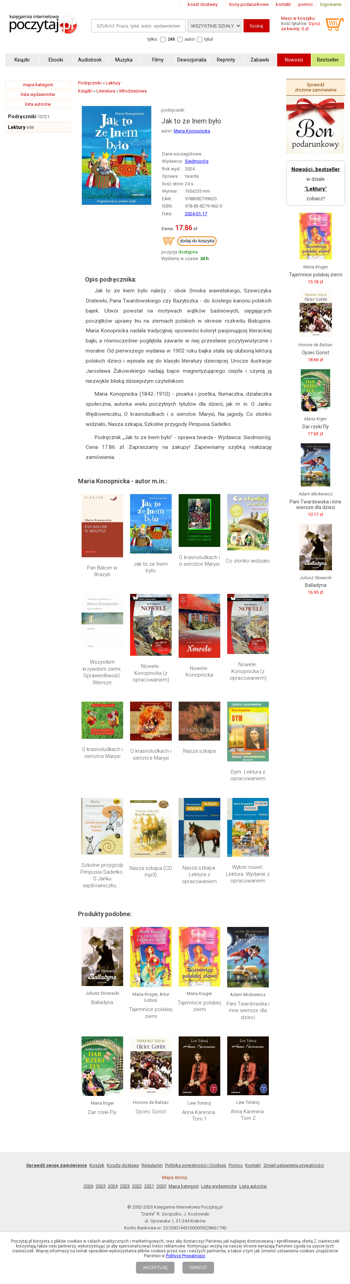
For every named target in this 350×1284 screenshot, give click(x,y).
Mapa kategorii (184, 1186)
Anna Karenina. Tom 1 (199, 1115)
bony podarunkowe (248, 4)
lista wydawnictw (38, 94)
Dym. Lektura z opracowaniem (247, 775)
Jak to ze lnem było (151, 567)
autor (190, 39)
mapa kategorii (38, 84)
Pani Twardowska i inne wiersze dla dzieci (248, 1010)
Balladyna (102, 1002)
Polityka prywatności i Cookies (195, 1165)
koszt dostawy (202, 4)
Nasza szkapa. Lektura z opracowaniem (199, 875)
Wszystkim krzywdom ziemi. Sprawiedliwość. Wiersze (102, 672)
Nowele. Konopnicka (199, 671)
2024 (113, 1186)
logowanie (330, 4)
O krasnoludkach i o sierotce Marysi (199, 560)
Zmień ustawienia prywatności (293, 1165)
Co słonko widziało (248, 561)
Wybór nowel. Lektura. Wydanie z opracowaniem (248, 874)
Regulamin (152, 1165)
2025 (100, 1186)
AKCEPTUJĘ (155, 1267)
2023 (125, 1186)
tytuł (208, 39)
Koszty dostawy (123, 1165)
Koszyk (96, 1165)
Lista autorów (253, 1186)
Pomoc (236, 1165)
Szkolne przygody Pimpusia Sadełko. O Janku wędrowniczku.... (102, 875)
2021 (149, 1186)
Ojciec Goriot (151, 1111)
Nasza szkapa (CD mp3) (150, 871)
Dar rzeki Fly (102, 1112)
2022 (137, 1186)
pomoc (305, 4)
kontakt (283, 4)
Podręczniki (22, 116)
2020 (161, 1186)
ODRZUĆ (198, 1267)
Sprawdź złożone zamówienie (315, 87)
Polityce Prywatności (185, 1255)
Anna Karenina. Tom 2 (248, 1115)
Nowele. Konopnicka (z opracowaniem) (151, 673)
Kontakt (253, 1165)
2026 (88, 1186)
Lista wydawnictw (219, 1186)
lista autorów (38, 104)
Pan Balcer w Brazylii (102, 571)
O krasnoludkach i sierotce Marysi (102, 752)
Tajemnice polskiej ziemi (150, 1012)
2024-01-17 (196, 213)
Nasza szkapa (199, 751)
